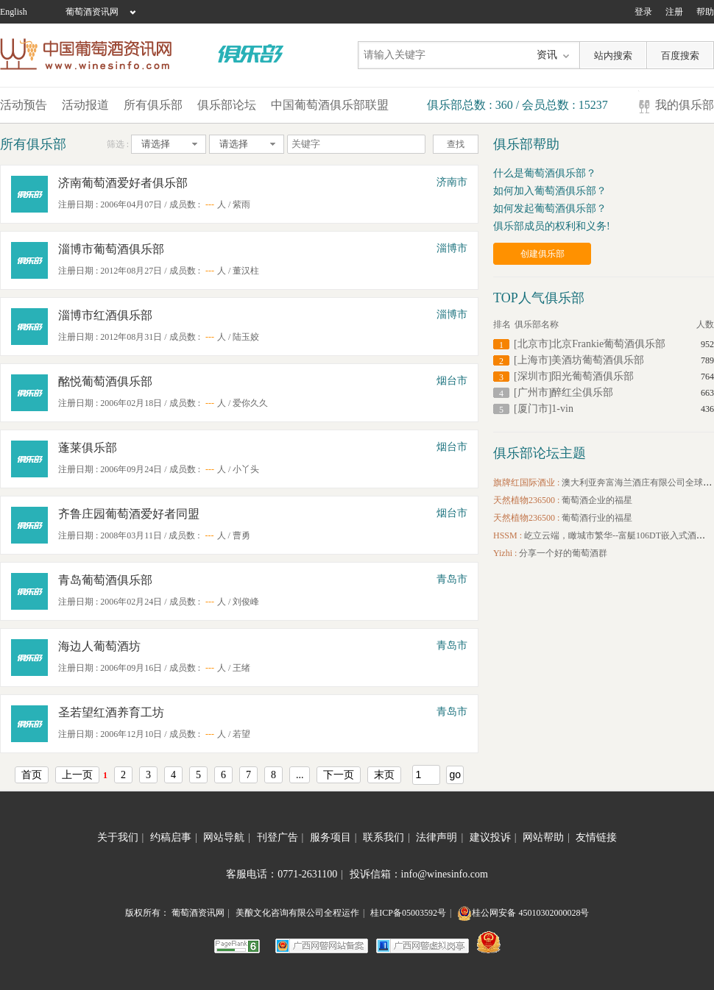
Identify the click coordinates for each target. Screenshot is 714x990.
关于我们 (120, 837)
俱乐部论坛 (226, 105)
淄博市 (451, 248)
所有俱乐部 (153, 105)
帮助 (705, 12)
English (13, 12)
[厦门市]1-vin (543, 408)
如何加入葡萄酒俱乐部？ (550, 190)
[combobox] (168, 144)
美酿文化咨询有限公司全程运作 (297, 913)
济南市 (451, 182)
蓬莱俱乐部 (87, 447)
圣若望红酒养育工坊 (111, 712)
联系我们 (386, 837)
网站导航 (226, 837)
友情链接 (596, 837)
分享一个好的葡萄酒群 (563, 553)
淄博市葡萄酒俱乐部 (111, 249)
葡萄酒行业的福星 (597, 518)
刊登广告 (280, 837)
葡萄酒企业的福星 (597, 500)
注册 (674, 12)
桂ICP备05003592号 (408, 913)
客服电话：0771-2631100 (284, 874)
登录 (643, 12)
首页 (31, 774)
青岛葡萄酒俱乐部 (105, 580)
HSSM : (508, 535)
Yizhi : (506, 553)
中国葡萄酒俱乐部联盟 (330, 105)
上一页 (77, 774)
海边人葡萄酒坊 (99, 646)
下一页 (338, 774)
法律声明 (439, 837)
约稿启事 (173, 837)
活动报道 (85, 105)
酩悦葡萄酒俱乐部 (105, 381)
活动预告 (23, 105)
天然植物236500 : (527, 500)
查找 (455, 144)
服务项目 (333, 837)
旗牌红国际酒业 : (527, 482)
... (300, 774)
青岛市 (451, 579)
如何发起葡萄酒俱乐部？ (550, 208)
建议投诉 (493, 837)
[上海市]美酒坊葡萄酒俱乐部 (579, 360)
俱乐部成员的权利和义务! (551, 226)
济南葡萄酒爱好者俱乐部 (123, 183)
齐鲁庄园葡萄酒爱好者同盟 (128, 514)
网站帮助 (546, 837)
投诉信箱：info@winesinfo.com (419, 874)
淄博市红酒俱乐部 (105, 315)
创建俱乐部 (542, 254)
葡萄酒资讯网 (92, 12)
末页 (384, 774)
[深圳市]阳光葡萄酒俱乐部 (574, 376)
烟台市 (451, 380)
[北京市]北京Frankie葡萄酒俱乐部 (589, 343)
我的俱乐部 (684, 105)
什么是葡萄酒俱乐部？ (544, 173)
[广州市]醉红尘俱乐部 (563, 392)
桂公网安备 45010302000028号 (523, 913)
